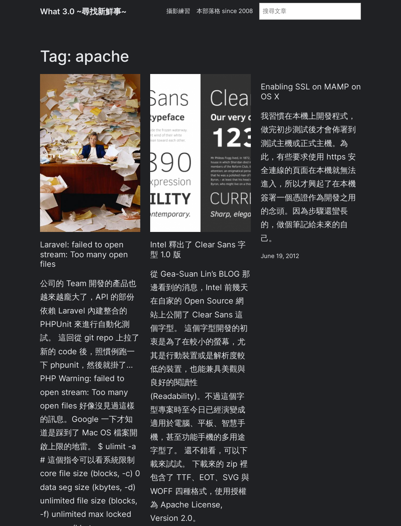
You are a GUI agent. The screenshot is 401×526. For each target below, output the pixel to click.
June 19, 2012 (280, 256)
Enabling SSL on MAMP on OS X (311, 91)
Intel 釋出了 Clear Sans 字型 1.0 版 (198, 249)
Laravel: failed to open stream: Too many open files (84, 254)
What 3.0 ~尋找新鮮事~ (83, 11)
